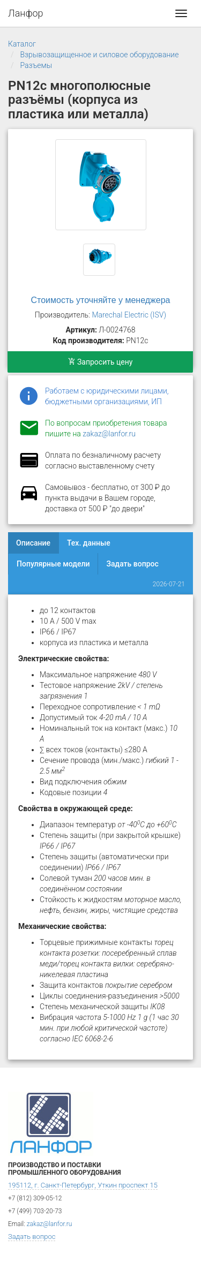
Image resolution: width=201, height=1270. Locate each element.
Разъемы (36, 65)
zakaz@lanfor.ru (109, 433)
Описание (33, 543)
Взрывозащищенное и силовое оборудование (99, 54)
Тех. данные (88, 543)
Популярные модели (53, 564)
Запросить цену (100, 362)
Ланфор (25, 13)
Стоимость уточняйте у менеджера (100, 300)
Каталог (22, 44)
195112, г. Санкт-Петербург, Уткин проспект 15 (83, 1185)
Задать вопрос (132, 564)
